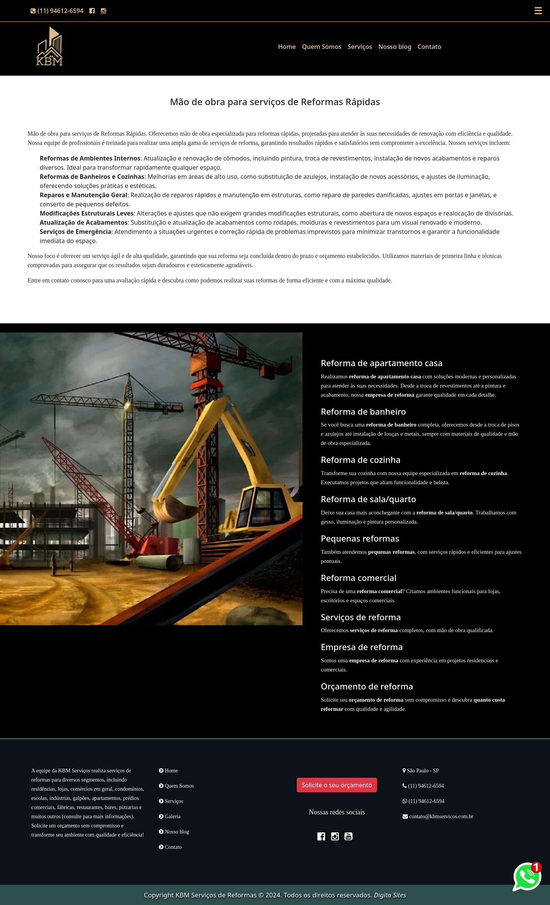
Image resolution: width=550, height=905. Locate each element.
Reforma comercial (358, 577)
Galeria (170, 816)
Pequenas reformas (360, 538)
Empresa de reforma (362, 646)
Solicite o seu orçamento (337, 785)
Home (287, 46)
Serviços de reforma (361, 617)
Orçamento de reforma (367, 686)
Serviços (360, 46)
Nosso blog (394, 46)
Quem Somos (321, 46)
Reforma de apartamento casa (382, 362)
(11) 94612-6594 (57, 10)
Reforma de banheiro (363, 411)
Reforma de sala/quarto (368, 498)
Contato (429, 46)
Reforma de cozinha (361, 459)
